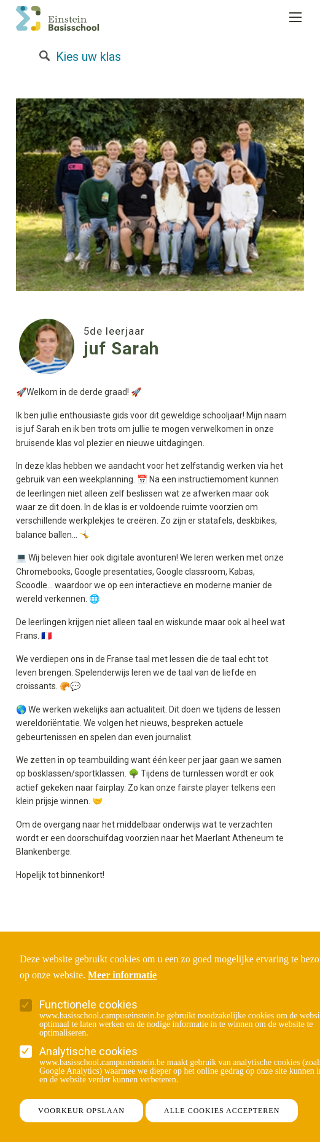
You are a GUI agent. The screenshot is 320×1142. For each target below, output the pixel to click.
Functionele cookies (88, 1004)
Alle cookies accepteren (221, 1110)
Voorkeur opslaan (81, 1110)
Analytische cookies (88, 1051)
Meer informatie (122, 975)
